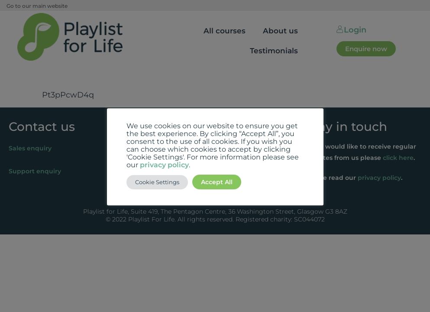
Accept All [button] (217, 182)
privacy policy (164, 165)
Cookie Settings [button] (157, 182)
